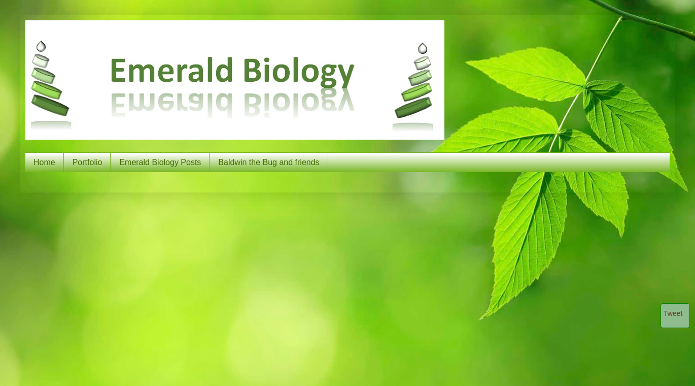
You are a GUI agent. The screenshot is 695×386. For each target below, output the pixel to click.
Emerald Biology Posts (160, 162)
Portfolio (87, 162)
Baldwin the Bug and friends (268, 162)
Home (44, 162)
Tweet (673, 313)
